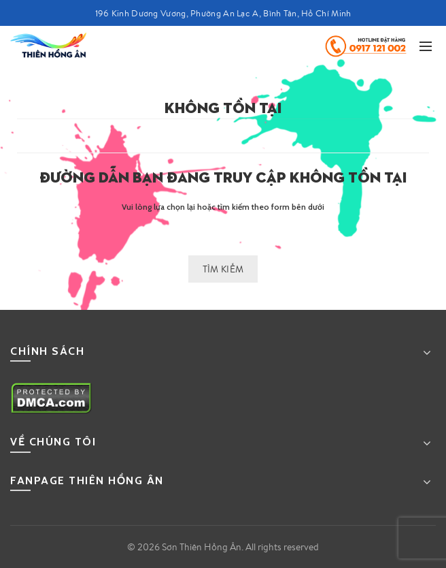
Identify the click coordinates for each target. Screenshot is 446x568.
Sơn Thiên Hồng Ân (201, 547)
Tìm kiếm (223, 269)
